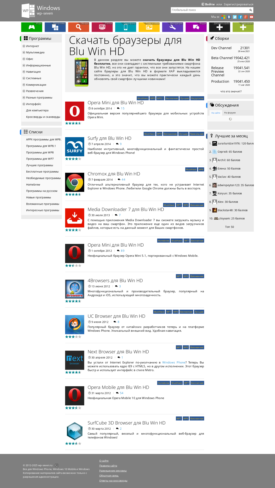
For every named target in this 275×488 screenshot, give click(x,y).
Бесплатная (172, 98)
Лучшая (184, 98)
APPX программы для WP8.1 (44, 139)
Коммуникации (36, 84)
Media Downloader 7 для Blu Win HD (126, 209)
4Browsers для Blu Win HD (115, 280)
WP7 (179, 205)
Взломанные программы (42, 204)
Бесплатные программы (42, 171)
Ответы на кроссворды (113, 480)
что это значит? (231, 91)
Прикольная (196, 133)
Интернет (32, 46)
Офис (29, 59)
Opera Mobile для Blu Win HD (118, 387)
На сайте (215, 112)
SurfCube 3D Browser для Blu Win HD (127, 423)
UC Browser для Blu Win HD (117, 316)
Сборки (219, 38)
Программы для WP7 (40, 158)
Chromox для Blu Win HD (114, 173)
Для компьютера (37, 110)
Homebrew (33, 184)
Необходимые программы (43, 178)
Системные (33, 78)
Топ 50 (229, 227)
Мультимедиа (35, 52)
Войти (208, 4)
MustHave (143, 98)
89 (123, 251)
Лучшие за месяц (228, 136)
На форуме (230, 112)
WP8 (152, 98)
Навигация (33, 71)
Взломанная (170, 133)
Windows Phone (173, 362)
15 (123, 108)
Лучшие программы (39, 165)
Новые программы (38, 197)
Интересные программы (42, 210)
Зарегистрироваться (238, 4)
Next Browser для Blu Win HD (118, 351)
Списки (33, 132)
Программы (37, 38)
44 (123, 179)
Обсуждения (224, 105)
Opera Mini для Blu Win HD (116, 102)
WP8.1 (160, 98)
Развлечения (35, 91)
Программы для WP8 (40, 152)
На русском (197, 98)
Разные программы (39, 97)
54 (122, 393)
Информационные (38, 65)
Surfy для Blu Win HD (110, 138)
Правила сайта (108, 465)
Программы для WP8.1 (41, 146)
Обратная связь (109, 475)
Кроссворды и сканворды (43, 117)
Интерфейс (33, 104)
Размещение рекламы (113, 470)
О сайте (104, 460)
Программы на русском (41, 191)
